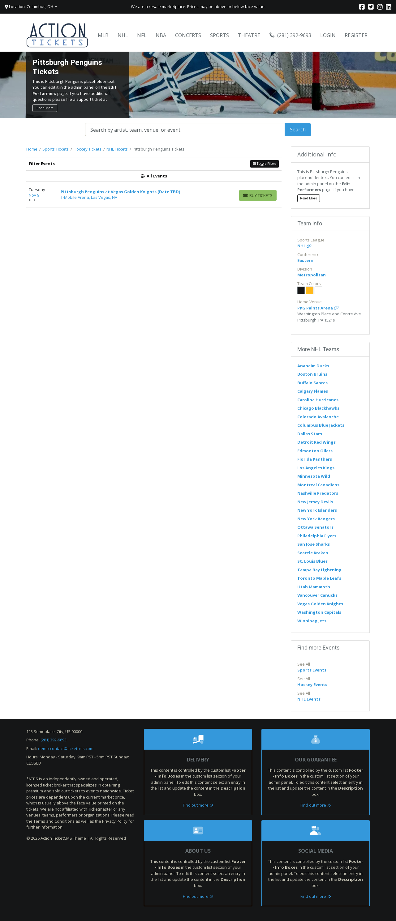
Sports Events (311, 670)
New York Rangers (316, 519)
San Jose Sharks (313, 544)
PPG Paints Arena (318, 308)
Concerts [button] (188, 35)
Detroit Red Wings (316, 442)
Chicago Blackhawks (318, 408)
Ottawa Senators (315, 527)
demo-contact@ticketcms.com (65, 748)
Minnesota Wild (313, 476)
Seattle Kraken (312, 553)
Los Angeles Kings (315, 468)
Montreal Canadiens (318, 485)
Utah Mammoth (313, 587)
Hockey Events (312, 684)
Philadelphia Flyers (316, 536)
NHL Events (309, 699)
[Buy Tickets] (258, 195)
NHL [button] (123, 35)
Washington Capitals (319, 612)
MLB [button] (103, 35)
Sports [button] (219, 35)
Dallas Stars (309, 434)
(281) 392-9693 (290, 35)
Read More (45, 108)
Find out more (198, 805)
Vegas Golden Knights (320, 604)
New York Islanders (317, 510)
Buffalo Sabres (312, 383)
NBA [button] (161, 35)
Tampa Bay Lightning (319, 570)
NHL (304, 246)
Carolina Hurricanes (317, 400)
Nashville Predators (317, 493)
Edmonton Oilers (315, 451)
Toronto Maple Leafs (319, 578)
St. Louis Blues (312, 561)
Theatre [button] (249, 35)
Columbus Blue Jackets (320, 425)
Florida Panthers (314, 459)
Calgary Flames (312, 391)
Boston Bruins (312, 374)
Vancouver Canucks (317, 595)
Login (328, 35)
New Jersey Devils (315, 502)
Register (356, 35)
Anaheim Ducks (313, 366)
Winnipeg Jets (311, 621)
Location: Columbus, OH (29, 6)
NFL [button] (142, 35)
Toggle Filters (264, 163)
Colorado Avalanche (318, 417)
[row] (154, 194)
